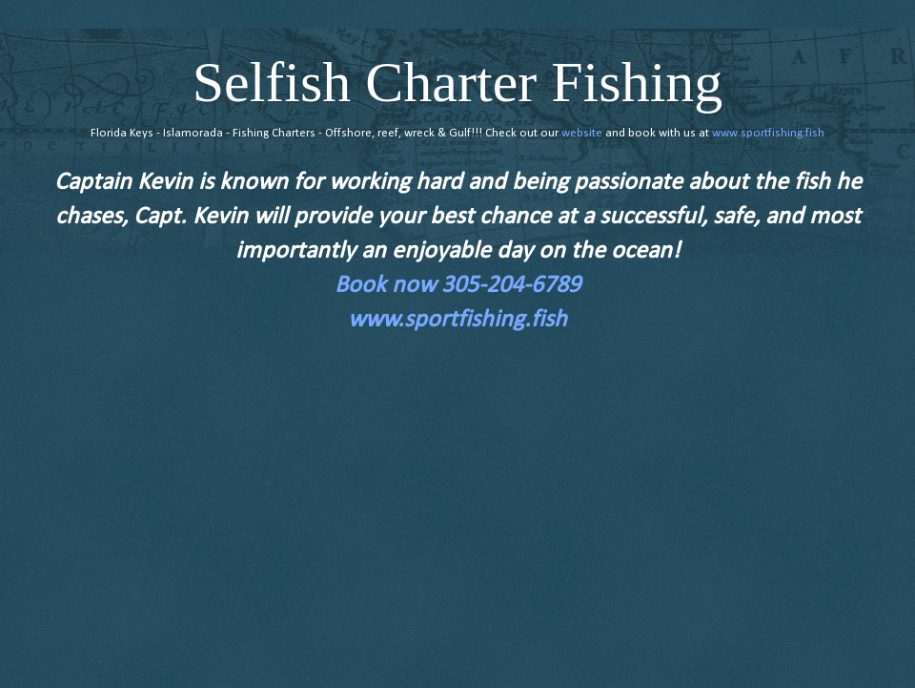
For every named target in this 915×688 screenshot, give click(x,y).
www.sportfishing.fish (768, 133)
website (581, 133)
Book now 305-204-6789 (457, 286)
